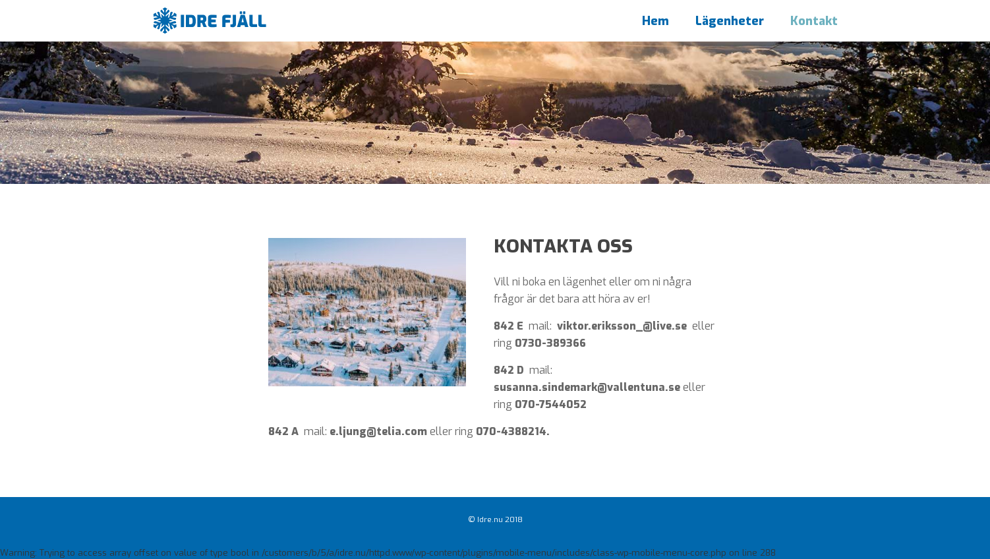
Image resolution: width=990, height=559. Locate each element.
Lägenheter (729, 21)
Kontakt (814, 21)
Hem (655, 21)
